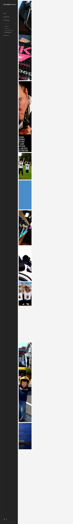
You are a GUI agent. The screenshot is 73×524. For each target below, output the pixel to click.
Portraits (6, 28)
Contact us (6, 35)
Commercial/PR (7, 32)
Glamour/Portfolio (9, 30)
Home (4, 13)
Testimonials (6, 20)
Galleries (5, 23)
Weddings (6, 26)
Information (6, 16)
